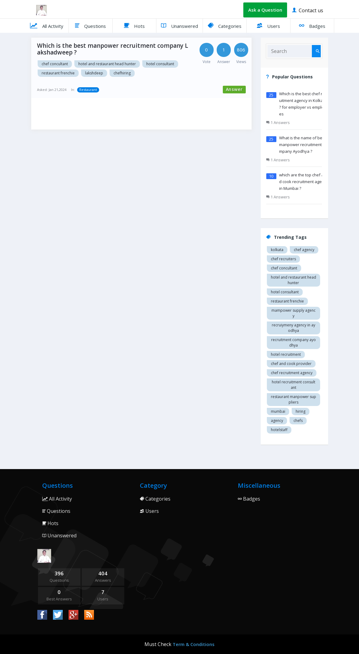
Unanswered (179, 25)
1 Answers (278, 122)
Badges (312, 25)
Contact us (307, 10)
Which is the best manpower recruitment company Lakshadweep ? (112, 49)
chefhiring (122, 73)
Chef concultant (55, 63)
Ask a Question (265, 10)
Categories (224, 25)
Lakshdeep (94, 73)
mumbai (278, 411)
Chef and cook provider (291, 363)
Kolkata (277, 249)
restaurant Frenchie (58, 73)
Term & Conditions (194, 644)
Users (268, 25)
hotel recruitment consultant (293, 384)
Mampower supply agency (293, 313)
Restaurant (88, 89)
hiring (300, 411)
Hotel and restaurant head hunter (107, 63)
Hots (134, 25)
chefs (298, 420)
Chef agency (304, 249)
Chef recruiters (283, 258)
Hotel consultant (160, 63)
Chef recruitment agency (291, 372)
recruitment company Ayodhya (293, 342)
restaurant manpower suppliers (293, 399)
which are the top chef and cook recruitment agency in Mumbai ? (303, 181)
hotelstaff (279, 429)
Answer (234, 89)
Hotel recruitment (286, 354)
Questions (90, 25)
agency (277, 420)
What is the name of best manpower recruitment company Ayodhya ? (303, 144)
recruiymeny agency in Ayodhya (293, 327)
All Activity (46, 25)
